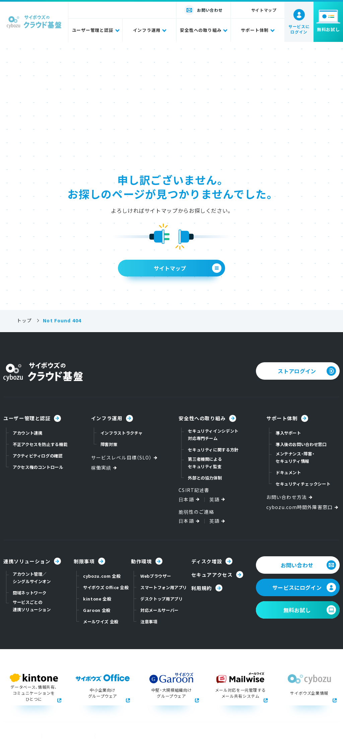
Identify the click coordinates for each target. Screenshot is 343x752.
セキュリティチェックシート (303, 484)
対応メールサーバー (159, 610)
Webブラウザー (155, 576)
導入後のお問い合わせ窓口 (301, 444)
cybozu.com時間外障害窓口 (302, 507)
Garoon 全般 (96, 610)
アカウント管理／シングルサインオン (32, 577)
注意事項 (148, 622)
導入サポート (288, 433)
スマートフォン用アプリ (163, 587)
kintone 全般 (97, 599)
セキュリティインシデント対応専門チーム (213, 434)
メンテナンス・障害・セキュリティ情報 (295, 457)
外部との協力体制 (205, 478)
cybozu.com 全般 (101, 576)
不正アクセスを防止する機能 (40, 444)
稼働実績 (104, 467)
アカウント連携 (27, 433)
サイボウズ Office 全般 (106, 587)
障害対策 (109, 444)
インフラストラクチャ (121, 433)
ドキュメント (288, 472)
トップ (24, 320)
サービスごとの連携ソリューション (32, 606)
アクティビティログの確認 (38, 456)
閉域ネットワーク (30, 593)
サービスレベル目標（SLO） (125, 457)
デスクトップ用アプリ (161, 599)
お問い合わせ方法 (290, 497)
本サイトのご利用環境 (122, 735)
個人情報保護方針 (65, 735)
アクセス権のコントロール (38, 467)
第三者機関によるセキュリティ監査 (205, 462)
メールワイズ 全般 (100, 622)
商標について (16, 735)
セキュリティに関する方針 (213, 450)
